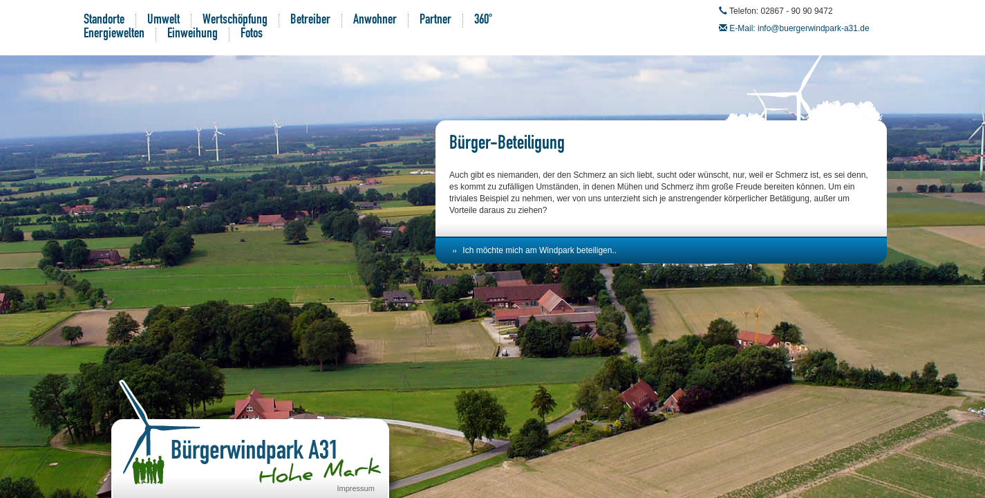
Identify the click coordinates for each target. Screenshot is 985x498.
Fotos (252, 35)
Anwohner (375, 21)
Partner (435, 21)
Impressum (356, 488)
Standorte (104, 21)
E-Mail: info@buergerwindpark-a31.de (799, 28)
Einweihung (192, 35)
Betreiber (310, 21)
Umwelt (163, 21)
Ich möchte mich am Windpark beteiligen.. (539, 250)
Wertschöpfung (235, 21)
